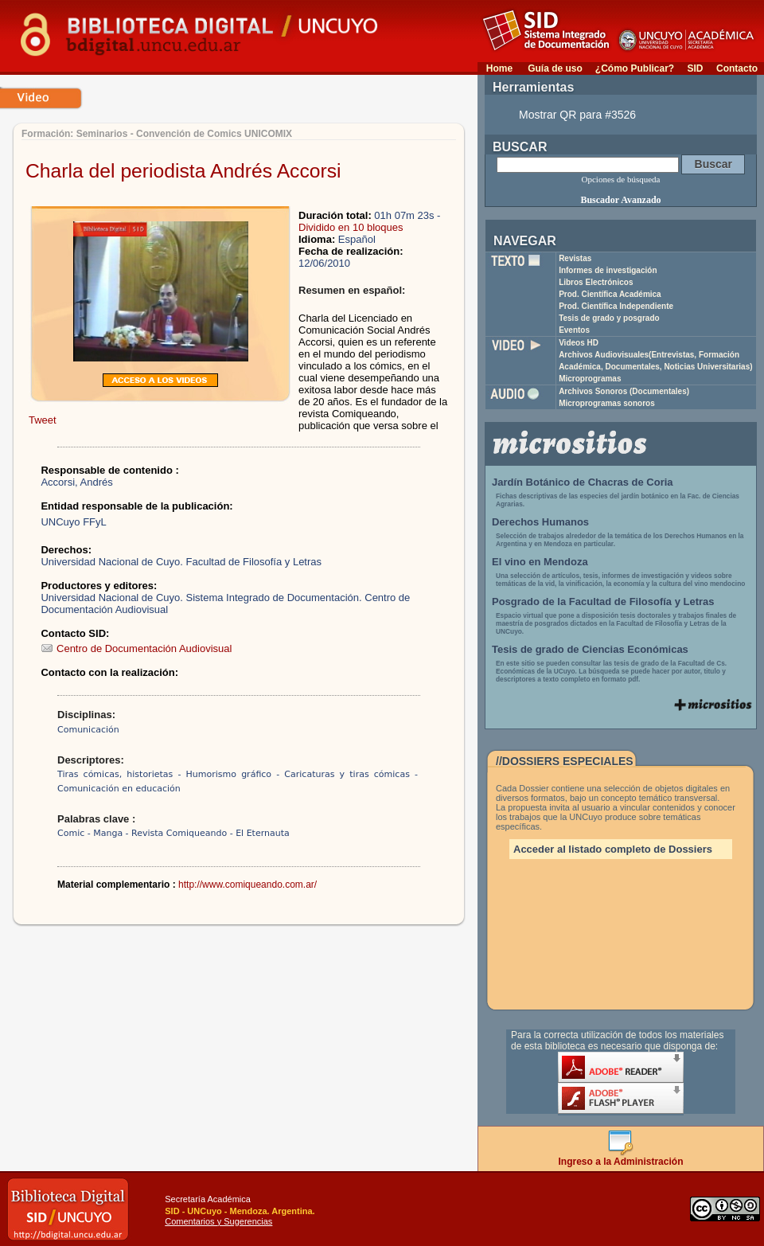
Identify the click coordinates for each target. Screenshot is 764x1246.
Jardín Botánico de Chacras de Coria (582, 482)
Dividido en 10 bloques (350, 227)
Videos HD (578, 342)
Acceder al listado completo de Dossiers (612, 849)
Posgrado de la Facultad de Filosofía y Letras (603, 601)
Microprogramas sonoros (607, 403)
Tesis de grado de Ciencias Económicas (590, 649)
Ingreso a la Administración (621, 1157)
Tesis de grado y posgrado (609, 318)
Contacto (737, 68)
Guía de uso (555, 68)
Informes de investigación (608, 270)
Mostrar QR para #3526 (577, 114)
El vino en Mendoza (540, 562)
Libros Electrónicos (596, 282)
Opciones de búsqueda (621, 179)
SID (695, 68)
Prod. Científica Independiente (616, 306)
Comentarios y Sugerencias (218, 1221)
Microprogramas (590, 378)
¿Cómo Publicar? (634, 68)
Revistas (575, 258)
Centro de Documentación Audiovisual (136, 648)
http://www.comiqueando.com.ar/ (247, 884)
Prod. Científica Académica (610, 294)
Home (499, 68)
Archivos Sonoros (624, 391)
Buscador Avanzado (620, 199)
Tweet (43, 420)
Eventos (574, 330)
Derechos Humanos (540, 522)
